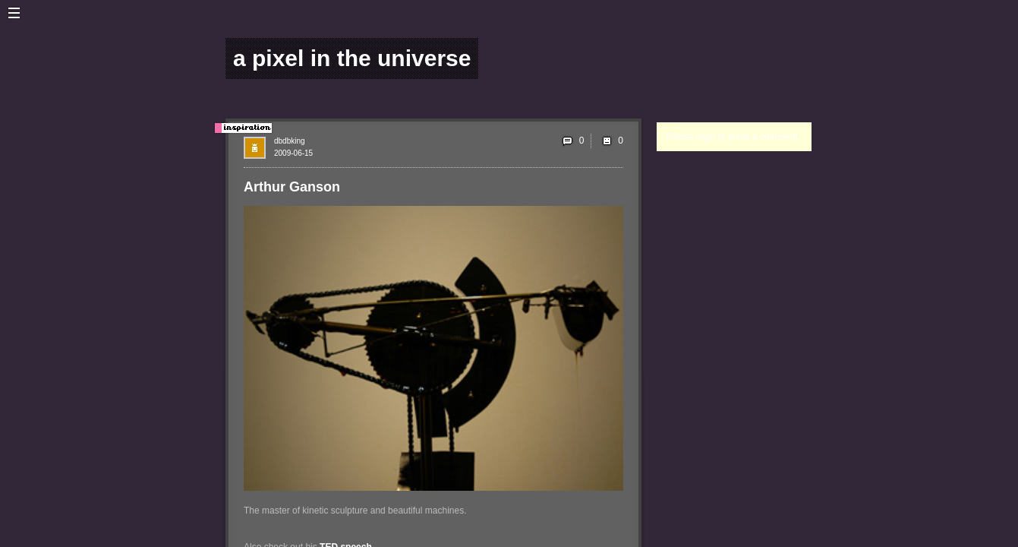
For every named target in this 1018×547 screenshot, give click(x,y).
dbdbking (289, 141)
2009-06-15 (293, 153)
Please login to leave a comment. (733, 136)
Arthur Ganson (292, 186)
